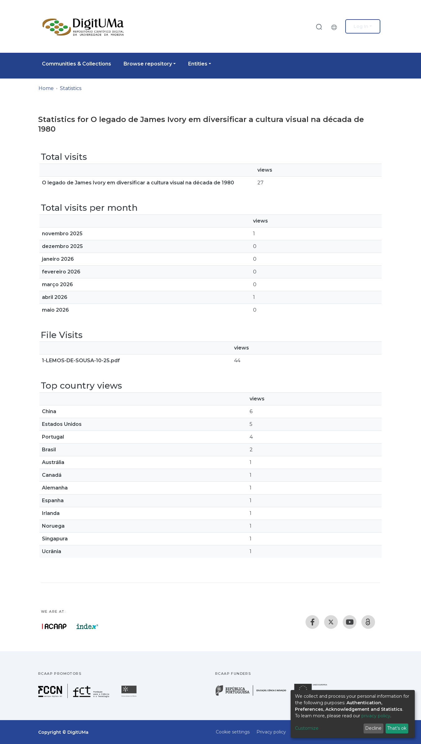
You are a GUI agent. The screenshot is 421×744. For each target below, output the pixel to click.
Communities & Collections (76, 64)
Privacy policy (271, 732)
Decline (373, 728)
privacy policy (375, 716)
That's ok (396, 728)
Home (46, 88)
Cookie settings (233, 732)
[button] (335, 26)
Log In (361, 26)
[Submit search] (319, 26)
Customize (307, 728)
